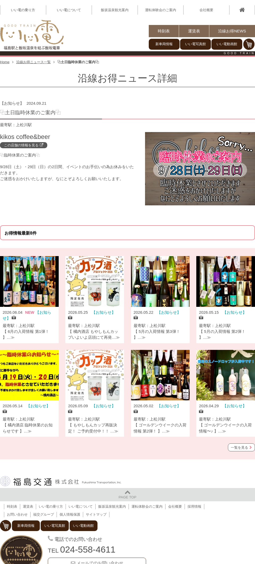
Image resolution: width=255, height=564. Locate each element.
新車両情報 (164, 44)
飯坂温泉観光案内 (115, 10)
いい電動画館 (226, 44)
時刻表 (164, 31)
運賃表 (194, 31)
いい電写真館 (195, 44)
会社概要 (206, 10)
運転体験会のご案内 (160, 10)
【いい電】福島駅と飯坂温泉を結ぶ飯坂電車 (32, 35)
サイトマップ (96, 514)
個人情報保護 (70, 514)
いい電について (81, 506)
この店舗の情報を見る (21, 145)
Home (5, 62)
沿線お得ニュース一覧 (33, 62)
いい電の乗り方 (51, 506)
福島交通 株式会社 (60, 481)
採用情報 (194, 506)
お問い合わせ (17, 514)
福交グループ (43, 514)
